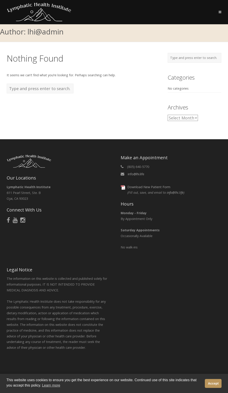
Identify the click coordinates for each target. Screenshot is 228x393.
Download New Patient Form (148, 187)
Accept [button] (213, 383)
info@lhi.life (136, 174)
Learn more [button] (51, 385)
